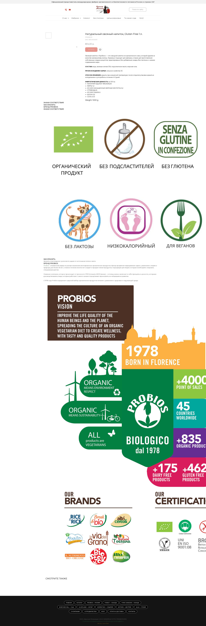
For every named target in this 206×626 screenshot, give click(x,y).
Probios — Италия (93, 602)
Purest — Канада (111, 602)
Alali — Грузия (141, 607)
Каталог (86, 18)
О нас (64, 18)
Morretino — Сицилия (105, 607)
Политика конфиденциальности (94, 621)
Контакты (131, 611)
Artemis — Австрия (124, 607)
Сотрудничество (90, 611)
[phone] (66, 10)
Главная (69, 602)
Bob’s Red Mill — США (66, 607)
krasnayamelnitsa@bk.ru (115, 621)
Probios (46, 265)
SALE (141, 18)
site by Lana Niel (103, 623)
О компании (75, 611)
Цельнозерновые (114, 18)
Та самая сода (130, 18)
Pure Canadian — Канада (130, 602)
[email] (70, 10)
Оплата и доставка (117, 611)
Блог (103, 611)
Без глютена (98, 18)
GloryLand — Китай (86, 607)
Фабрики (75, 18)
